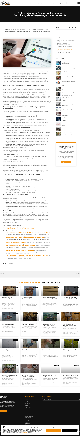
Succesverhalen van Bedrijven (64, 47)
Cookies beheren (69, 430)
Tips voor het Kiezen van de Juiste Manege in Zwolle (48, 350)
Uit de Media (39, 3)
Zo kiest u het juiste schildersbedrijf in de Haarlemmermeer (6, 351)
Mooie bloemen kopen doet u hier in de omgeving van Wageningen (25, 237)
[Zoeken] (79, 3)
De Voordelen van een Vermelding (65, 46)
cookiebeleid (24, 432)
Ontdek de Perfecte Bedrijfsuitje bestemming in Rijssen (9, 376)
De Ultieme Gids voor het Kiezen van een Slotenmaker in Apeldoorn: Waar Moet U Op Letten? (70, 325)
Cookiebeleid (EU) (28, 407)
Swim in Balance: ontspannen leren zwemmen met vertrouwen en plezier (69, 119)
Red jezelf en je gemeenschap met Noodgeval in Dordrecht (9, 324)
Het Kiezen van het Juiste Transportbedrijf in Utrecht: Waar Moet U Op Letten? (48, 324)
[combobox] (72, 3)
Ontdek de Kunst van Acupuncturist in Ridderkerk (20, 250)
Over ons (24, 3)
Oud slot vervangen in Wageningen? (16, 242)
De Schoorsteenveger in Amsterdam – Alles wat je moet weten (29, 299)
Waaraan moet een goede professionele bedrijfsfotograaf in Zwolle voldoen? (69, 104)
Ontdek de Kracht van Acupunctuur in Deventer (8, 298)
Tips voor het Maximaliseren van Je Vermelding (64, 50)
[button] (77, 427)
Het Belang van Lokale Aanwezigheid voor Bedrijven (66, 41)
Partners (47, 3)
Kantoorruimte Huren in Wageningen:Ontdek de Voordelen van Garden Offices (28, 232)
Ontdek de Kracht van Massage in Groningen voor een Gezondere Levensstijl (27, 255)
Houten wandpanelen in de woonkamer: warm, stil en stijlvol (50, 298)
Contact (54, 3)
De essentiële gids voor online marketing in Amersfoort (29, 350)
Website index (28, 414)
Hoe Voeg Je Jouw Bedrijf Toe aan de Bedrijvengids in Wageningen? (64, 44)
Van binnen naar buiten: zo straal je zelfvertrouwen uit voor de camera (69, 124)
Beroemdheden (28, 409)
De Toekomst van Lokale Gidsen (64, 52)
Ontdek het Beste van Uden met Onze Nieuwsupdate (20, 245)
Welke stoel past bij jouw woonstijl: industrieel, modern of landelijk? (68, 99)
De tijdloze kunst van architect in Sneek (49, 376)
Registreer (61, 3)
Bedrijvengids (28, 71)
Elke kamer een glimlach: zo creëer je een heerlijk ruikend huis (70, 299)
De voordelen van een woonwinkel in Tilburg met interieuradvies (67, 114)
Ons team (31, 3)
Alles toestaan (53, 430)
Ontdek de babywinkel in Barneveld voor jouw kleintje (28, 376)
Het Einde (60, 54)
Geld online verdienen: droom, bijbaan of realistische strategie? (28, 425)
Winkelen (5, 25)
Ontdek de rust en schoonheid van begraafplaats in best (70, 350)
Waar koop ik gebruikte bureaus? (69, 127)
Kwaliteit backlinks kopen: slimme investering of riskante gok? (29, 418)
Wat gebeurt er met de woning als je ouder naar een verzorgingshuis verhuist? (68, 94)
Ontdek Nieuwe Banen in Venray (70, 375)
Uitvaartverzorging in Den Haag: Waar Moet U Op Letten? (29, 324)
